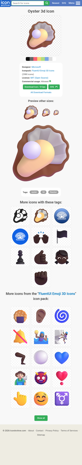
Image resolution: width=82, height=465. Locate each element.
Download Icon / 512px (35, 87)
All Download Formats (41, 92)
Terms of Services (69, 430)
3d (43, 192)
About (31, 430)
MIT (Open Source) (39, 78)
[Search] (47, 3)
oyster (34, 192)
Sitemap (41, 435)
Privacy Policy (52, 430)
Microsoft (36, 67)
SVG (64, 3)
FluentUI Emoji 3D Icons (43, 70)
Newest (55, 3)
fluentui (53, 192)
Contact (39, 430)
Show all (41, 418)
